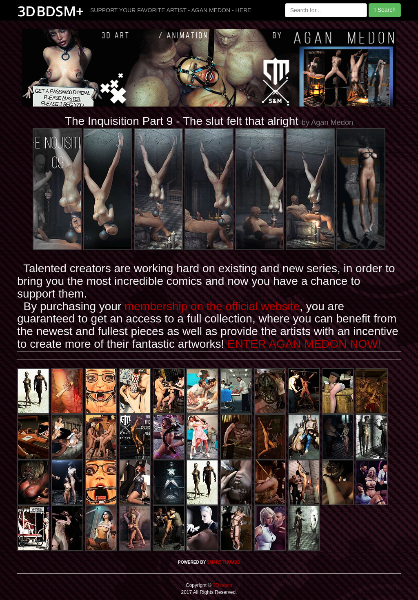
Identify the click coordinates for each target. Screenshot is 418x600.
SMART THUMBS (223, 562)
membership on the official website (212, 306)
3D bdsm (221, 585)
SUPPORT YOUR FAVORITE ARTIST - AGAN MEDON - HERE (170, 10)
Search (385, 10)
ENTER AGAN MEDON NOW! (304, 344)
